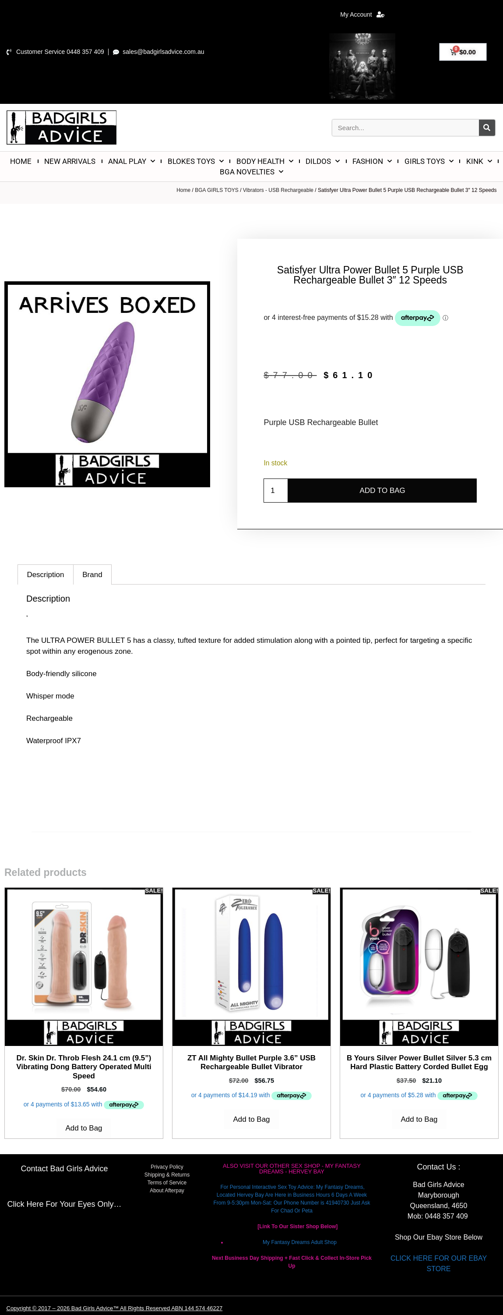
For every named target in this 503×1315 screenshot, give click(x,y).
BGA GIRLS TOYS (217, 190)
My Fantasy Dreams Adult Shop (300, 1242)
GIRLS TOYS (429, 161)
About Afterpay (167, 1190)
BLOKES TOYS (196, 161)
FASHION (372, 161)
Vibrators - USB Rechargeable (278, 190)
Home (183, 190)
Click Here (25, 1204)
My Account (362, 14)
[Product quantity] (276, 491)
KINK (479, 161)
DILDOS (323, 161)
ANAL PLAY (131, 161)
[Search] (487, 128)
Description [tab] (45, 575)
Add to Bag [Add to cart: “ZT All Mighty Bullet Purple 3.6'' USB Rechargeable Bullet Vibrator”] (251, 1119)
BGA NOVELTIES (251, 172)
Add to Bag (382, 490)
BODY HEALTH (264, 161)
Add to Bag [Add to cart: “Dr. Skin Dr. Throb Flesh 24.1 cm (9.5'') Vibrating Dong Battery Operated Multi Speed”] (83, 1128)
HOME (21, 161)
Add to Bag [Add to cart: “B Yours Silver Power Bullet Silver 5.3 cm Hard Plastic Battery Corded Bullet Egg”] (419, 1119)
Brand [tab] (92, 575)
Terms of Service (167, 1183)
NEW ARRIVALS (69, 161)
